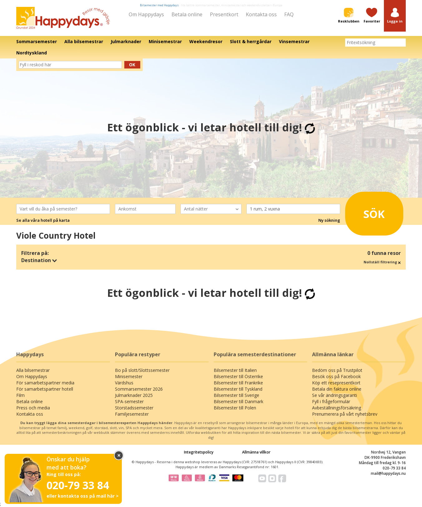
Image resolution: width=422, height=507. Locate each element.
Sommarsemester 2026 (139, 389)
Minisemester (128, 376)
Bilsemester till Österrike (238, 376)
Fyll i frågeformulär (331, 401)
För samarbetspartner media (45, 383)
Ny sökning (329, 220)
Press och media (33, 408)
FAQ (289, 14)
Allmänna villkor (256, 452)
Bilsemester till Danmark (238, 401)
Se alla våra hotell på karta (43, 220)
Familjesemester (132, 414)
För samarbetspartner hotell (44, 389)
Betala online (186, 14)
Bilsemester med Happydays (159, 5)
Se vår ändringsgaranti (334, 395)
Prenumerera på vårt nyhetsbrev (344, 414)
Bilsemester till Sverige (236, 395)
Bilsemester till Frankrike (238, 383)
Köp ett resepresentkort (336, 383)
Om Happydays (146, 14)
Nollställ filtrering (382, 262)
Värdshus (124, 383)
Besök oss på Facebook (336, 376)
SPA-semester (129, 401)
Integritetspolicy (198, 452)
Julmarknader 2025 (134, 395)
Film (20, 395)
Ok (132, 65)
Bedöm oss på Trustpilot (337, 370)
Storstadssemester (134, 408)
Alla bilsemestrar (33, 370)
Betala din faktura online (336, 389)
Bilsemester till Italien (235, 370)
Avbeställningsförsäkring (336, 408)
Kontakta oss (261, 14)
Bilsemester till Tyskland (238, 389)
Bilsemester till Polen (235, 408)
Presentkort (224, 14)
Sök (367, 212)
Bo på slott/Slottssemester (142, 370)
